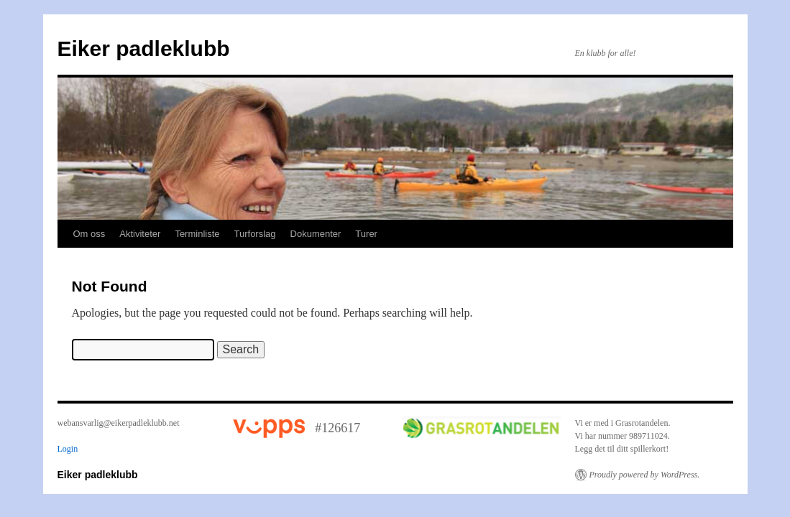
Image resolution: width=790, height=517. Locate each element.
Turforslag (255, 233)
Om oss (89, 233)
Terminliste (197, 233)
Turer (366, 233)
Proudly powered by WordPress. (644, 475)
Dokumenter (315, 233)
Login (68, 449)
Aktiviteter (139, 233)
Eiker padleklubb (144, 48)
